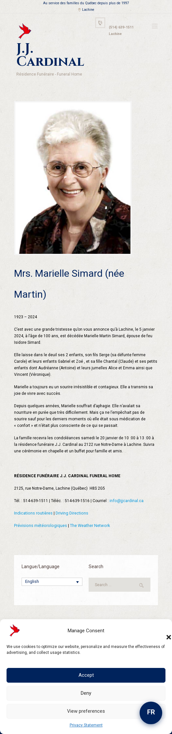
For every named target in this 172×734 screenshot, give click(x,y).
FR (151, 712)
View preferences (86, 711)
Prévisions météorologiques (39, 508)
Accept (86, 675)
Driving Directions (71, 496)
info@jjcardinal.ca (126, 483)
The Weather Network (87, 508)
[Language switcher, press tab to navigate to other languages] (52, 565)
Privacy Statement (86, 725)
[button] (162, 630)
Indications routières (33, 496)
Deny (86, 693)
